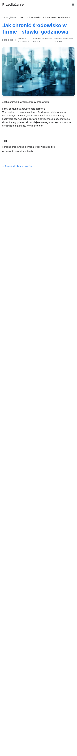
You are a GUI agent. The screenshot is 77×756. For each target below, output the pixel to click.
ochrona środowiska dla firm (42, 40)
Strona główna (9, 17)
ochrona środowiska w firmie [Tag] (17, 151)
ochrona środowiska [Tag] (13, 146)
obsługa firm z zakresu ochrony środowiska (25, 101)
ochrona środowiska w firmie (63, 40)
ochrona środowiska (23, 40)
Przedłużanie (13, 4)
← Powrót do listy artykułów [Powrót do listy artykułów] (17, 166)
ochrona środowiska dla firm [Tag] (40, 146)
